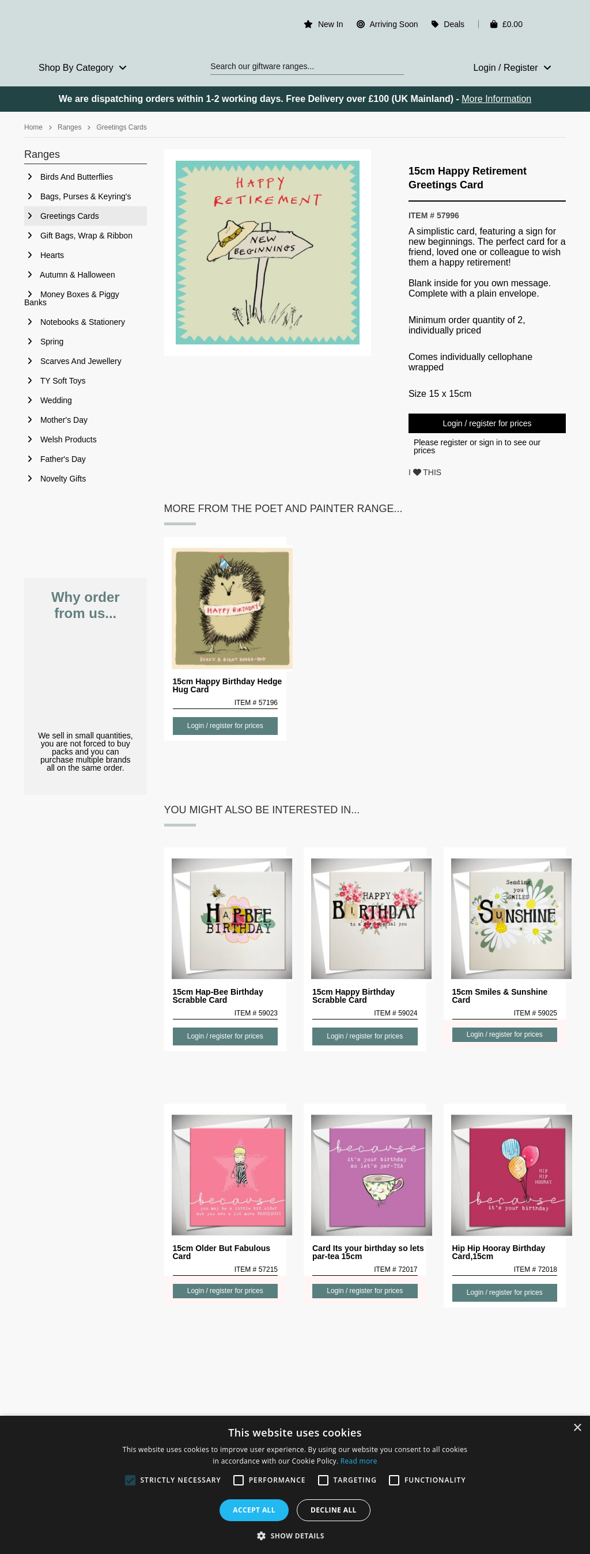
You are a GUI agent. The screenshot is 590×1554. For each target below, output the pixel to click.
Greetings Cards (121, 127)
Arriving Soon (393, 24)
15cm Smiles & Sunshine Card (500, 996)
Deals (454, 24)
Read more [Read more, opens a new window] (359, 1461)
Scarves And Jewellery (73, 361)
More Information (496, 99)
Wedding (48, 400)
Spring (43, 341)
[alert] (295, 1485)
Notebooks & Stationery (74, 322)
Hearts (44, 255)
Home (33, 127)
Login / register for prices (486, 423)
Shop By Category (83, 68)
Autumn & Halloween (69, 274)
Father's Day (55, 459)
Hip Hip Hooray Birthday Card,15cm (499, 1252)
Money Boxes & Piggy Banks (71, 298)
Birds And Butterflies (68, 176)
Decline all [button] (334, 1510)
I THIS (425, 472)
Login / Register (512, 68)
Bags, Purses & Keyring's (77, 196)
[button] (295, 1535)
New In (330, 24)
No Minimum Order (85, 676)
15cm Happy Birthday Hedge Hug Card (227, 685)
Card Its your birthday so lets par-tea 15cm (368, 1252)
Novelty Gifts (55, 478)
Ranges (69, 127)
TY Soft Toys (55, 380)
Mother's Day (56, 419)
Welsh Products (60, 439)
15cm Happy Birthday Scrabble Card (353, 996)
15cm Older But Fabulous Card (222, 1252)
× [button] (577, 1428)
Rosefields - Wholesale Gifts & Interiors (85, 27)
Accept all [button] (254, 1510)
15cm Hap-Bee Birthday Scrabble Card (218, 996)
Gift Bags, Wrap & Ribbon (78, 235)
